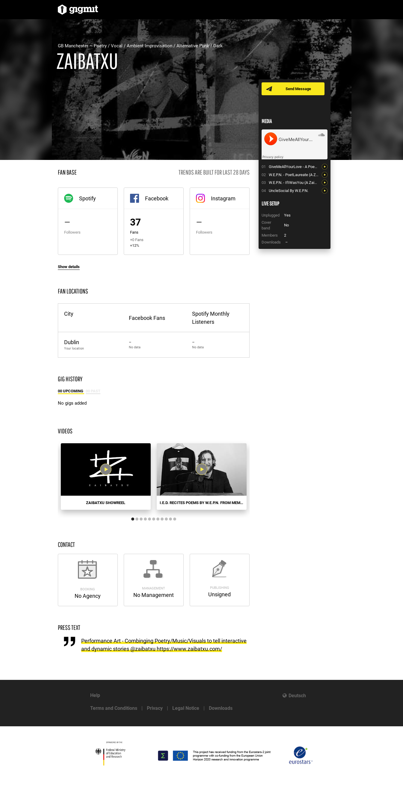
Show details (69, 266)
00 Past (93, 391)
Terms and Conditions (113, 708)
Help (95, 695)
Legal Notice (185, 708)
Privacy (155, 708)
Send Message (298, 89)
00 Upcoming (71, 391)
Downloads (221, 708)
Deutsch (297, 695)
